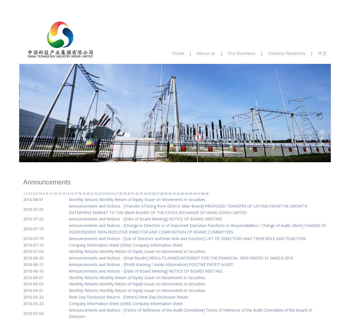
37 (157, 193)
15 (67, 193)
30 (129, 193)
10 (47, 193)
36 (153, 193)
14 (63, 193)
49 (207, 193)
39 (166, 193)
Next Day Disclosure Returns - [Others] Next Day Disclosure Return (128, 297)
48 (203, 193)
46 (194, 193)
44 (186, 193)
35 (149, 193)
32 (137, 193)
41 (174, 193)
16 (71, 193)
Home (178, 53)
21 (92, 193)
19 (84, 193)
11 (51, 193)
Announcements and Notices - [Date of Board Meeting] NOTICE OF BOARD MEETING (145, 218)
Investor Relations (286, 53)
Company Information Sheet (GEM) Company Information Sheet (126, 245)
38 (162, 193)
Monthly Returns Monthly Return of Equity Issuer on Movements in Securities (137, 199)
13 (59, 193)
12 (55, 193)
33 (141, 193)
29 (125, 193)
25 (108, 193)
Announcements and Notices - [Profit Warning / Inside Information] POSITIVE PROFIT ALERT (151, 264)
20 (88, 193)
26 (112, 193)
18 (79, 193)
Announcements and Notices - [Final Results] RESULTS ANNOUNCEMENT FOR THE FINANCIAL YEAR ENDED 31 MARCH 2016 (181, 258)
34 (145, 193)
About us (206, 53)
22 (96, 193)
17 (75, 193)
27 (116, 193)
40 (170, 193)
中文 (322, 53)
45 (190, 193)
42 (178, 193)
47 (198, 193)
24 (104, 193)
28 (120, 193)
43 (182, 193)
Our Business (241, 53)
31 (133, 193)
